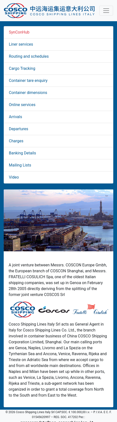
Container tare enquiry (28, 80)
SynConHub (19, 32)
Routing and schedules (29, 56)
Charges (16, 141)
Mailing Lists (20, 165)
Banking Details (22, 153)
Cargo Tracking (22, 68)
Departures (18, 129)
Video (14, 177)
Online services (22, 104)
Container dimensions (28, 92)
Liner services (21, 44)
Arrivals (15, 116)
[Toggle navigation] (106, 11)
